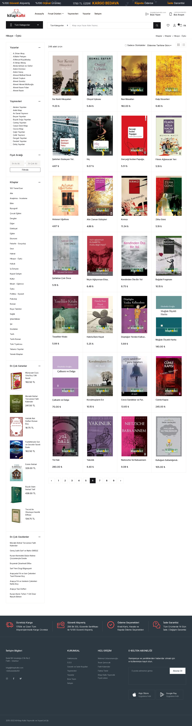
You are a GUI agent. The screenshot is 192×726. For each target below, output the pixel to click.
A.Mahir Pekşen (19, 56)
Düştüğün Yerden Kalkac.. (133, 337)
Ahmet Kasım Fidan (21, 87)
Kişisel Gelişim (16, 274)
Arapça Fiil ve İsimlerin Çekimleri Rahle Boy (23, 582)
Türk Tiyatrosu (16, 344)
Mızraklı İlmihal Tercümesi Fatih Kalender (32, 399)
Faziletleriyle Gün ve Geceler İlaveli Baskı (32, 444)
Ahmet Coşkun (19, 78)
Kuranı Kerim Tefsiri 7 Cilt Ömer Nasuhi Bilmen (23, 595)
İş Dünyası (14, 269)
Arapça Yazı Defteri (18, 589)
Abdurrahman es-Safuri (23, 66)
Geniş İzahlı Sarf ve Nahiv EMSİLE (24, 551)
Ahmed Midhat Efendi (22, 75)
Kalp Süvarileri (163, 99)
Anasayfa (39, 13)
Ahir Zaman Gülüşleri (97, 219)
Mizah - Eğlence (17, 284)
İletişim (98, 13)
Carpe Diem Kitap (20, 126)
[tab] (178, 44)
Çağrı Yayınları (19, 132)
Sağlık (12, 314)
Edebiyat (13, 228)
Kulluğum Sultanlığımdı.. (167, 460)
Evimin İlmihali (31, 464)
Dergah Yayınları (20, 138)
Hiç (88, 159)
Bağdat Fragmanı (164, 279)
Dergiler (13, 218)
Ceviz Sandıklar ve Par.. (132, 399)
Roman (13, 304)
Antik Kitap (17, 110)
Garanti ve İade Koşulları (77, 667)
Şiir (11, 324)
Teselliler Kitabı (59, 336)
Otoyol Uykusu (94, 99)
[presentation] (148, 679)
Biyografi (14, 208)
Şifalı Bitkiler (15, 319)
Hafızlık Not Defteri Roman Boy (31, 421)
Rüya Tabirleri (16, 309)
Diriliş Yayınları (19, 144)
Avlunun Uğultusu (60, 219)
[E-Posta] (149, 670)
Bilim (12, 203)
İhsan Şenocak (104, 662)
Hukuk (12, 264)
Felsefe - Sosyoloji (18, 243)
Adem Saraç (18, 72)
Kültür (12, 279)
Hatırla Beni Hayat (95, 337)
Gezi (12, 249)
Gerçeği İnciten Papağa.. (133, 159)
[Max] (33, 163)
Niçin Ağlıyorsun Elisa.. (98, 279)
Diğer (12, 223)
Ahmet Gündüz (19, 81)
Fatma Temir (103, 671)
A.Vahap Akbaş (19, 63)
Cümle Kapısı (162, 399)
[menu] (58, 25)
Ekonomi (13, 238)
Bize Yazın (71, 679)
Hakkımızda (72, 658)
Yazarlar (86, 13)
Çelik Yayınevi (19, 135)
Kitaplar (159, 36)
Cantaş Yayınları (19, 123)
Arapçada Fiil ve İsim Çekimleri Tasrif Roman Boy (23, 574)
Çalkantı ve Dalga (60, 400)
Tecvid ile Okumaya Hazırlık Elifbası (32, 512)
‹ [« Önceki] (51, 480)
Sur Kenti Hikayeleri (61, 99)
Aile (11, 193)
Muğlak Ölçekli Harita (166, 339)
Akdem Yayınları (19, 107)
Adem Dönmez (19, 69)
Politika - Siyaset (17, 294)
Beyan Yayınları (19, 116)
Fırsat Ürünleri (54, 13)
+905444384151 (13, 671)
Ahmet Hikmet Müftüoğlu (23, 84)
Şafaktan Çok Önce (61, 278)
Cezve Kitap (18, 129)
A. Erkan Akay (19, 53)
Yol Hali (55, 460)
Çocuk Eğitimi (15, 213)
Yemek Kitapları (16, 354)
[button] (174, 25)
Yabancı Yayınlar (17, 349)
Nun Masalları (127, 99)
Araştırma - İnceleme (18, 198)
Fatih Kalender (104, 667)
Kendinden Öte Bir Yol (131, 279)
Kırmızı (124, 219)
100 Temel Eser (16, 188)
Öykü (12, 289)
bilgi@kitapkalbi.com (14, 668)
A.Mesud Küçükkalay (22, 60)
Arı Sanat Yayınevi (20, 113)
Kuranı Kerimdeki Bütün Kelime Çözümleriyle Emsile (22, 557)
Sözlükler (14, 329)
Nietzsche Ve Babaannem (133, 460)
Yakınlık (90, 460)
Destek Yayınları (20, 141)
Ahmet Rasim (18, 90)
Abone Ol (177, 671)
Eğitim (12, 233)
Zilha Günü (161, 219)
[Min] (17, 163)
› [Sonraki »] (120, 480)
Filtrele (25, 169)
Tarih (12, 334)
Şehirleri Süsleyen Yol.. (63, 159)
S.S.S (69, 662)
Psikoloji (13, 299)
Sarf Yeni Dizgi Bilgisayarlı (21, 568)
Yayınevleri (73, 13)
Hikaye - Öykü (180, 36)
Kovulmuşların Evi (95, 399)
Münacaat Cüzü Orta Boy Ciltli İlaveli (31, 375)
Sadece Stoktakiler (135, 45)
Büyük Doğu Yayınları (22, 119)
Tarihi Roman (15, 339)
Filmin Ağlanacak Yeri (166, 159)
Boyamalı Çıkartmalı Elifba (20, 563)
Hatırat (12, 254)
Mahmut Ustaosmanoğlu (108, 658)
